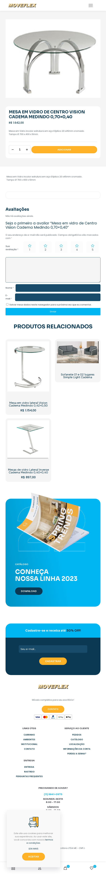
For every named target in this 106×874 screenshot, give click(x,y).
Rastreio (29, 771)
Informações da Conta (76, 748)
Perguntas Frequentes (29, 776)
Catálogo (77, 739)
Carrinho (29, 734)
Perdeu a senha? (76, 753)
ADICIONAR (64, 149)
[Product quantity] (20, 149)
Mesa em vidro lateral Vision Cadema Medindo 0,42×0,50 (28, 404)
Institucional (29, 744)
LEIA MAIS (33, 848)
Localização (76, 744)
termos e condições (39, 841)
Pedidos (76, 734)
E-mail (9, 297)
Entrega (29, 767)
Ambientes (29, 739)
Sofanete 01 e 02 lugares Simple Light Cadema (77, 376)
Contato (29, 748)
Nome (10, 287)
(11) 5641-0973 (53, 794)
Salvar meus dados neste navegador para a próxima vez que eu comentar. (50, 304)
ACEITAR (33, 856)
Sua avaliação (12, 248)
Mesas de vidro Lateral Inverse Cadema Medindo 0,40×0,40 (28, 471)
